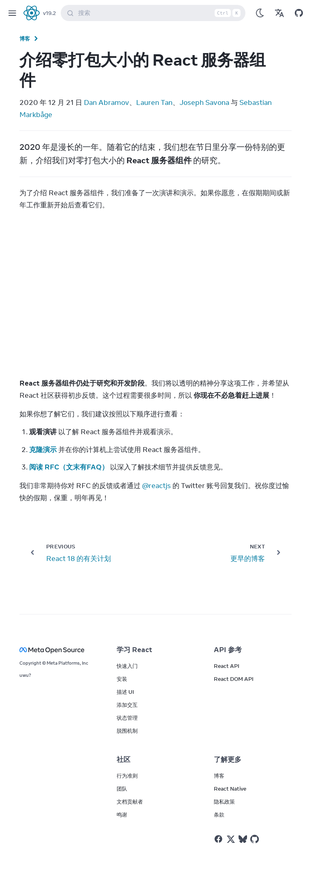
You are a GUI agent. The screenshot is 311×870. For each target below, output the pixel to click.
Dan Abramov (106, 102)
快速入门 (127, 666)
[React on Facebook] (218, 839)
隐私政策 (224, 801)
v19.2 (49, 13)
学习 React (134, 649)
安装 (122, 679)
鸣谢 (122, 814)
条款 (219, 814)
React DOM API (233, 679)
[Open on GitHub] (299, 13)
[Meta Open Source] (58, 650)
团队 (122, 788)
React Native (230, 788)
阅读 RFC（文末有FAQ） (69, 467)
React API (226, 666)
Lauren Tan (154, 102)
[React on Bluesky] (243, 839)
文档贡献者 (130, 801)
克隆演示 (43, 449)
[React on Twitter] (230, 839)
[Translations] (279, 13)
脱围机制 (127, 730)
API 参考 (228, 649)
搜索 (154, 13)
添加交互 (127, 705)
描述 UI (125, 692)
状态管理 (127, 717)
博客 (24, 38)
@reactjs (156, 485)
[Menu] (12, 13)
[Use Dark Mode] (260, 13)
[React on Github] (255, 839)
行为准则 (127, 775)
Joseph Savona (204, 102)
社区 (123, 759)
